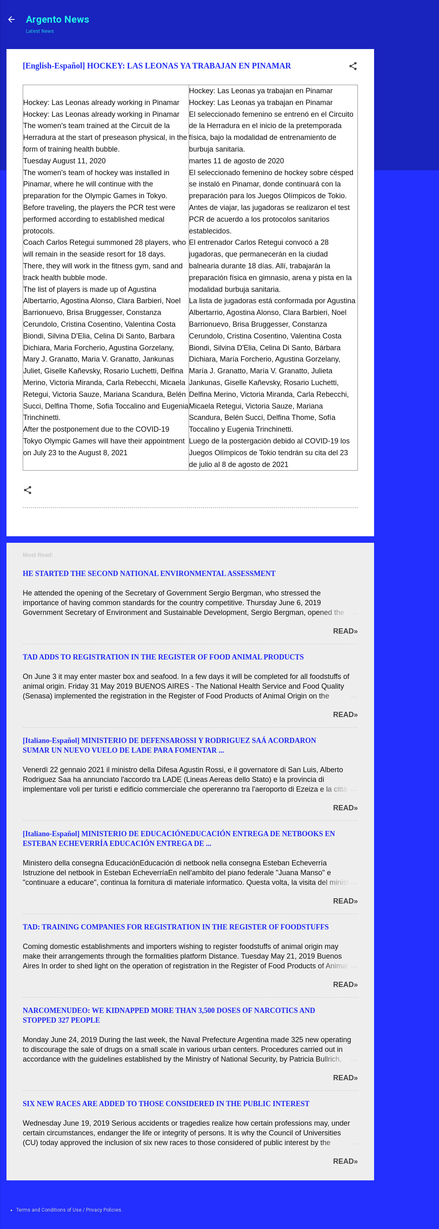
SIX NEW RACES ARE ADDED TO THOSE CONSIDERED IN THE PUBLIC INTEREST (166, 1104)
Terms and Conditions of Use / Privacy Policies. (69, 1210)
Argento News (57, 19)
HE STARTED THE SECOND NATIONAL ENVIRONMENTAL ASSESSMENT (149, 574)
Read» (345, 631)
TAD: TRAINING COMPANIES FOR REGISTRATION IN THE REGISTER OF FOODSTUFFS (176, 927)
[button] (353, 67)
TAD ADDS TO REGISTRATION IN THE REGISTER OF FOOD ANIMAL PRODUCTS (163, 657)
